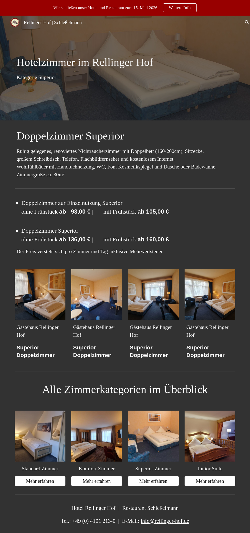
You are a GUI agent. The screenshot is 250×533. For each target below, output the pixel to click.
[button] (244, 22)
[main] (87, 68)
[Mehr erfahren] (40, 481)
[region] (125, 8)
